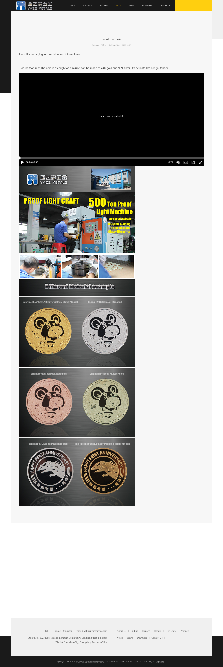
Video (103, 45)
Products (184, 631)
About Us (122, 631)
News (130, 637)
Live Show (170, 631)
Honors (157, 631)
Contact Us (157, 637)
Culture (134, 631)
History (146, 631)
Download (142, 637)
